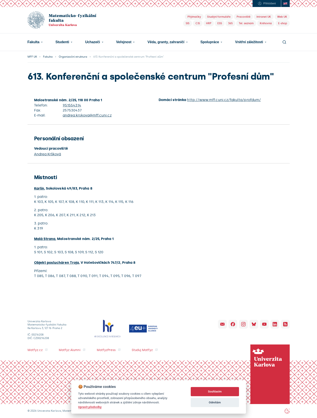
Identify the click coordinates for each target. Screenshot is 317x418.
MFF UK (32, 56)
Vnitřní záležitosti (249, 42)
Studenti (62, 42)
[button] (35, 42)
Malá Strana (44, 239)
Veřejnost (123, 42)
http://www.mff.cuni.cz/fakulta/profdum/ (224, 100)
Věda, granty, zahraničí (165, 42)
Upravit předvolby (90, 407)
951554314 (72, 105)
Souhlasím (215, 391)
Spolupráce (209, 42)
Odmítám (215, 402)
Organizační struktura (73, 56)
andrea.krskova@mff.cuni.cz (87, 115)
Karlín (39, 188)
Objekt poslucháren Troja (56, 262)
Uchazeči (92, 42)
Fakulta (34, 42)
